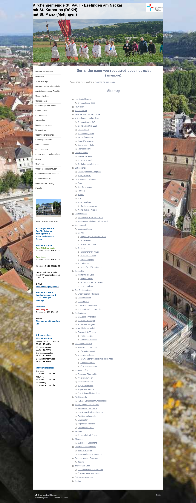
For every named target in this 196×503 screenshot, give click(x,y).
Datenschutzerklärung (84, 477)
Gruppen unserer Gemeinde (86, 458)
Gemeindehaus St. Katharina (90, 454)
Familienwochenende (87, 416)
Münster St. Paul (85, 156)
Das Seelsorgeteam (83, 290)
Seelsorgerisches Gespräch (89, 172)
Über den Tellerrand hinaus (89, 473)
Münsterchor (85, 240)
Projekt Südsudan (85, 382)
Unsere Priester (84, 298)
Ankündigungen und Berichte (87, 118)
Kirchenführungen (85, 137)
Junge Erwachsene (86, 141)
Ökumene (79, 439)
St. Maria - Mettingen (86, 321)
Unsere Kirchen (81, 153)
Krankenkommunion (88, 206)
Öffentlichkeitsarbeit (88, 366)
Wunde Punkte (86, 279)
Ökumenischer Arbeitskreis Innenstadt (96, 359)
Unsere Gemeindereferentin (89, 309)
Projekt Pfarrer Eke (86, 389)
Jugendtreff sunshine (86, 424)
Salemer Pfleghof (85, 450)
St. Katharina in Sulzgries (88, 164)
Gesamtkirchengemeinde (85, 328)
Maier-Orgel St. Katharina (91, 267)
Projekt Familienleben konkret (90, 412)
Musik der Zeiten (85, 229)
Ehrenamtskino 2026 (86, 103)
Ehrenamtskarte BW (86, 122)
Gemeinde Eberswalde (87, 374)
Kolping (81, 462)
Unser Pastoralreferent (87, 305)
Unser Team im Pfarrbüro (88, 294)
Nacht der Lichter (85, 149)
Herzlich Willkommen (84, 99)
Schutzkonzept (81, 111)
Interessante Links (82, 466)
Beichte (81, 195)
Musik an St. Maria (88, 256)
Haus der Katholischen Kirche (87, 114)
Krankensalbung (84, 202)
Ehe (79, 198)
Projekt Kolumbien (85, 378)
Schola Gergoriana (88, 244)
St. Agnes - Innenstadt (87, 317)
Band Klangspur (87, 259)
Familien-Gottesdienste (87, 408)
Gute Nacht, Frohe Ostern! (91, 282)
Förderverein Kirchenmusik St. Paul (93, 221)
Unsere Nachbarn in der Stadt (90, 469)
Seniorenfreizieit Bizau (87, 435)
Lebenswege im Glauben (85, 179)
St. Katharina (83, 263)
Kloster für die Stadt (86, 275)
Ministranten (83, 420)
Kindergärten (80, 313)
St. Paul (81, 233)
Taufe (80, 183)
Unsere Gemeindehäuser (85, 447)
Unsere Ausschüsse (86, 355)
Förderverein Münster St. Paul (90, 217)
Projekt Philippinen (85, 385)
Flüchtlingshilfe (81, 397)
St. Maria (81, 248)
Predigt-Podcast (84, 175)
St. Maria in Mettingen (87, 160)
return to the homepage (105, 82)
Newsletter (79, 107)
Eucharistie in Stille (86, 145)
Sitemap (53, 495)
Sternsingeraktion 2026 (87, 126)
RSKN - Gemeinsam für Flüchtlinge (92, 401)
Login (158, 495)
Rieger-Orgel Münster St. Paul (93, 237)
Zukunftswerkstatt (87, 351)
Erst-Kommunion (85, 187)
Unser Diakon (83, 301)
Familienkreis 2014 (86, 427)
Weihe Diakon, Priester (87, 210)
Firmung (81, 191)
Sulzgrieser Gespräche (87, 443)
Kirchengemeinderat (83, 343)
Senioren (78, 431)
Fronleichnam (83, 130)
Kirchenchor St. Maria (89, 252)
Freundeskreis (86, 336)
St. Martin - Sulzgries (86, 324)
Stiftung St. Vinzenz (88, 340)
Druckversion (42, 495)
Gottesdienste (80, 168)
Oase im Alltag (86, 286)
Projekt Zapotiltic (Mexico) (88, 393)
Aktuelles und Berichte (87, 347)
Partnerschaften (81, 370)
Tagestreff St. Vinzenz (87, 332)
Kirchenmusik (80, 225)
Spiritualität (79, 271)
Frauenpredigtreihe (86, 133)
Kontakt (78, 481)
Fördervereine (81, 214)
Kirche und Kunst (87, 363)
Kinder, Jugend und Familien (87, 405)
